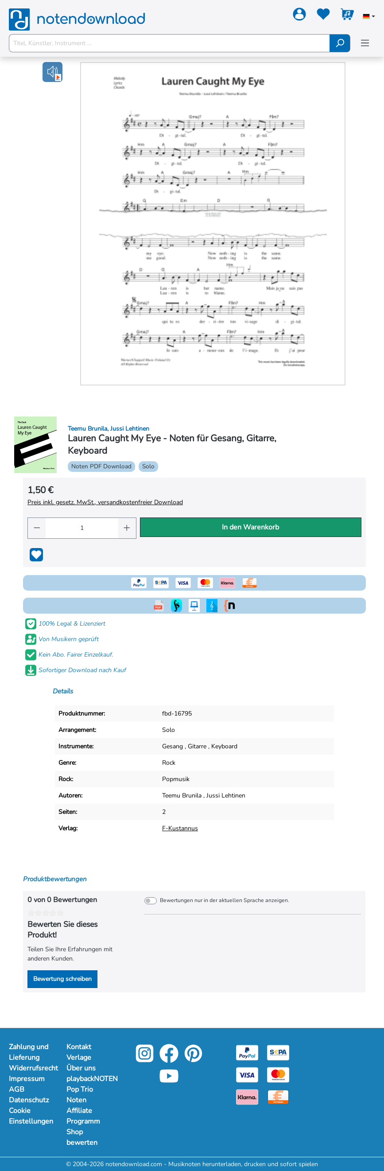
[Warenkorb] (347, 15)
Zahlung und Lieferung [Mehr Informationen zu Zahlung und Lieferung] (28, 1052)
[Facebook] (169, 1059)
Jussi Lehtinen (225, 795)
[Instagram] (145, 1059)
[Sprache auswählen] (369, 17)
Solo (168, 730)
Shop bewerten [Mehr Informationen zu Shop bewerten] (81, 1137)
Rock (168, 763)
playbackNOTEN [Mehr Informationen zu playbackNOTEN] (86, 1079)
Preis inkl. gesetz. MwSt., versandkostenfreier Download (105, 502)
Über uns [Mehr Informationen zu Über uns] (81, 1068)
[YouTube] (169, 1082)
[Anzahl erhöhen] (127, 528)
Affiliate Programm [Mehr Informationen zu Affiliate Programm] (83, 1116)
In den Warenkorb (250, 527)
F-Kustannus (180, 828)
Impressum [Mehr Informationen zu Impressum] (27, 1079)
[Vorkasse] (278, 1096)
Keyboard (224, 746)
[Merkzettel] (323, 15)
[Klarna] (247, 1096)
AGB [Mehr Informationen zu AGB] (16, 1089)
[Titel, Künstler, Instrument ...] (169, 43)
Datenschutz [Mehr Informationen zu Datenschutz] (29, 1100)
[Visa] (247, 1074)
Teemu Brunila (182, 795)
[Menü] (365, 43)
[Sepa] (278, 1052)
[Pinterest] (193, 1059)
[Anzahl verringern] (36, 528)
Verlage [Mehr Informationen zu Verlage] (78, 1057)
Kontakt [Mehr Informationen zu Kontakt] (78, 1047)
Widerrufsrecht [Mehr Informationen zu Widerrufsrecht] (29, 1068)
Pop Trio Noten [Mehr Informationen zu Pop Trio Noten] (79, 1095)
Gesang (172, 746)
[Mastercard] (278, 1074)
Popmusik (176, 779)
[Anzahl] (81, 528)
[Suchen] (340, 43)
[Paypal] (247, 1052)
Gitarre (197, 746)
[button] (52, 72)
